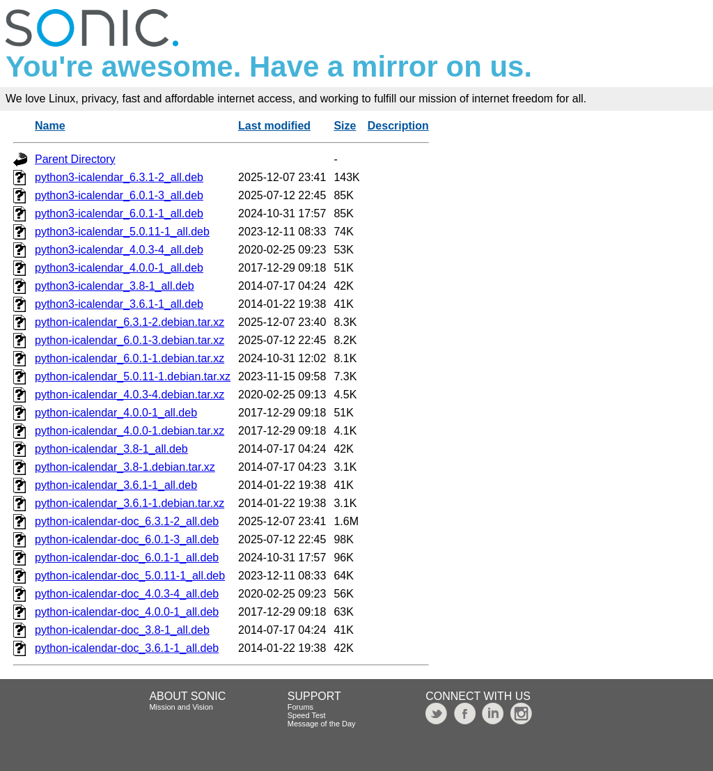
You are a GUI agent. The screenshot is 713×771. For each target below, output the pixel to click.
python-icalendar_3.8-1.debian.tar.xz (125, 467)
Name (50, 126)
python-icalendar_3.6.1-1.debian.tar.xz (129, 503)
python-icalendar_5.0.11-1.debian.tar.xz (132, 376)
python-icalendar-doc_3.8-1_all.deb (122, 630)
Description (398, 126)
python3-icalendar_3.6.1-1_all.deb (119, 304)
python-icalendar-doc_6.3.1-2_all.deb (127, 521)
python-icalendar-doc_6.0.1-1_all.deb (127, 557)
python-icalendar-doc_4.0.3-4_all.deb (127, 594)
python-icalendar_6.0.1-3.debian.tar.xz (129, 340)
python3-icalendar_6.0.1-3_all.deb (119, 195)
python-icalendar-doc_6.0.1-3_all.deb (127, 539)
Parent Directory (75, 159)
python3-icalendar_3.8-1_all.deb (114, 286)
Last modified (274, 126)
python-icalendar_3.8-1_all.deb (111, 449)
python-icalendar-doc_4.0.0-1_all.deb (127, 612)
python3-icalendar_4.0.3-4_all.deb (119, 250)
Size (345, 126)
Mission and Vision (181, 707)
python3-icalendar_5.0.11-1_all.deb (122, 231)
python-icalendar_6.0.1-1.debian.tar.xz (129, 358)
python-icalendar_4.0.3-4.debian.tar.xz (129, 394)
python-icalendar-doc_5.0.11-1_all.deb (130, 576)
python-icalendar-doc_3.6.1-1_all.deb (127, 648)
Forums (300, 707)
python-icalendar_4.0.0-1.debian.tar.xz (129, 431)
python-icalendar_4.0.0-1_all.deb (116, 413)
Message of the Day (322, 723)
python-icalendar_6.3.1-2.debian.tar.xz (129, 322)
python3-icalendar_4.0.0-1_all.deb (119, 268)
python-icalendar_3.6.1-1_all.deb (116, 485)
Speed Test (307, 715)
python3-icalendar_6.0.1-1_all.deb (119, 213)
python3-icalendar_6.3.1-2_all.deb (119, 177)
